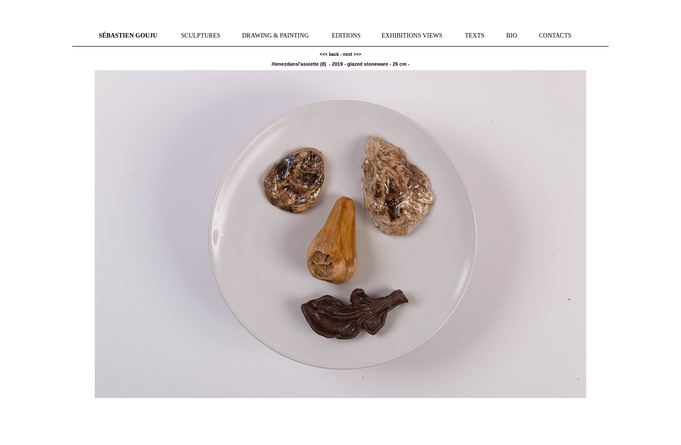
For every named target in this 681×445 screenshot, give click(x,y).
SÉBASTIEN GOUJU (128, 35)
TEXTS (474, 35)
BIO (511, 35)
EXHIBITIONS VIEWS (412, 35)
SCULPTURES (200, 35)
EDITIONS (346, 35)
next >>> (352, 54)
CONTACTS (555, 35)
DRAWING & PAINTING (275, 35)
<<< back (329, 54)
